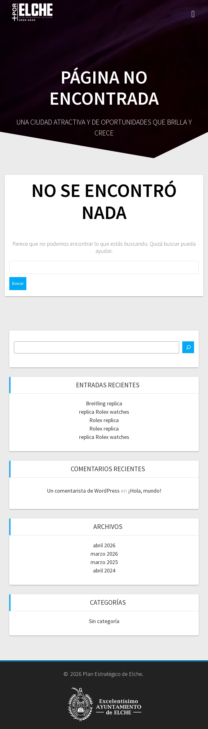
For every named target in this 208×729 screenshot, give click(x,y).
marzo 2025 (104, 562)
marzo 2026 (104, 553)
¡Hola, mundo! (145, 490)
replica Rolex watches (104, 411)
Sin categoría (104, 621)
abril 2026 (104, 545)
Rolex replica (104, 420)
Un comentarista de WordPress (83, 490)
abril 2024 (104, 570)
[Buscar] (188, 347)
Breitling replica (104, 403)
